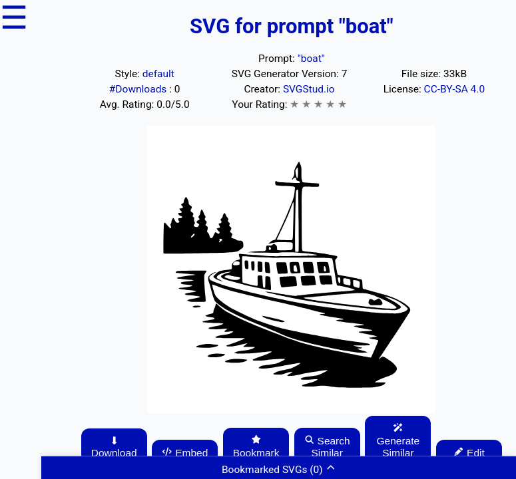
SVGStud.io (309, 89)
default (158, 74)
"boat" (311, 59)
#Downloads (139, 89)
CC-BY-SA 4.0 (454, 89)
